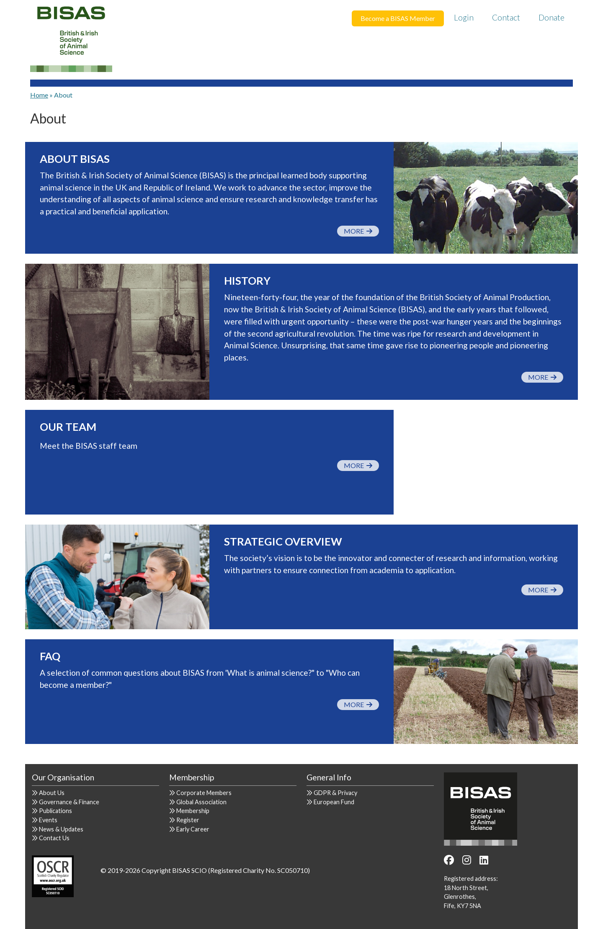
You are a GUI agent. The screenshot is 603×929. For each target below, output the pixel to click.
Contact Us (54, 838)
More (358, 231)
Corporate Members (204, 792)
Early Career (192, 829)
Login (464, 17)
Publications (55, 810)
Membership (192, 810)
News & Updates (61, 829)
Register (187, 819)
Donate (551, 17)
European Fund (334, 801)
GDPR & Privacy (335, 792)
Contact (506, 17)
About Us (51, 792)
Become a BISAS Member (398, 18)
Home (39, 95)
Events (48, 819)
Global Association (201, 801)
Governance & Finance (69, 801)
